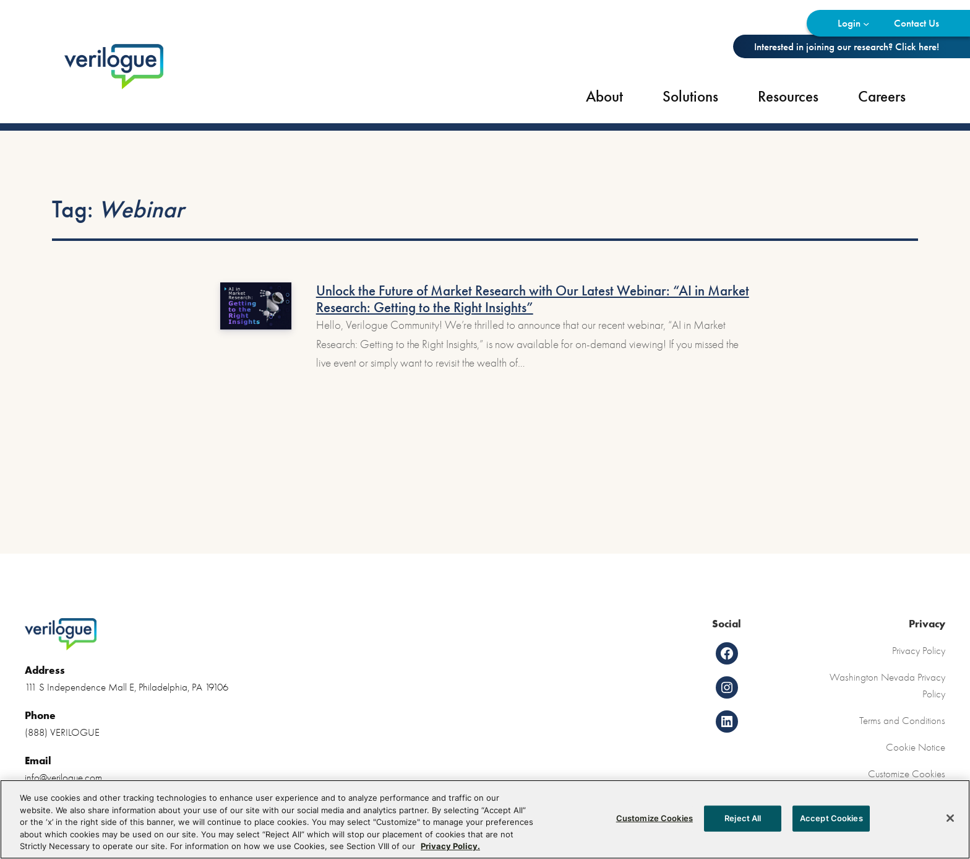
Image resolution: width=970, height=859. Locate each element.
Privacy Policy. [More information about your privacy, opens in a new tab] (450, 850)
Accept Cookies (831, 821)
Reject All (742, 821)
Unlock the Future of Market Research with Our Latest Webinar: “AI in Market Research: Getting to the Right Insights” (532, 299)
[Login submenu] (866, 23)
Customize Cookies (906, 773)
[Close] (950, 821)
